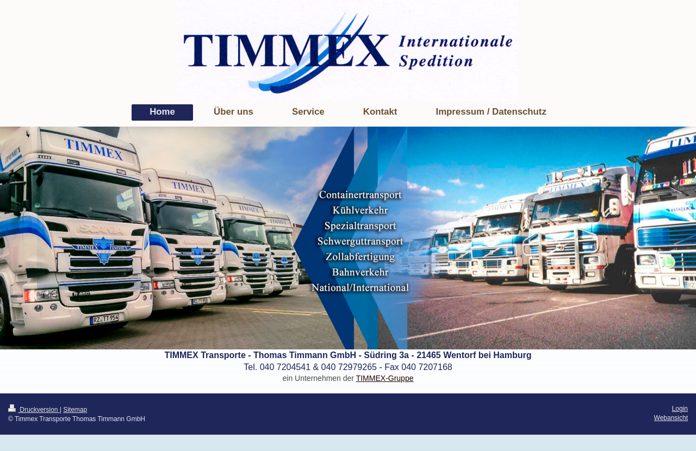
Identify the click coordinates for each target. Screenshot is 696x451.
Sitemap (75, 410)
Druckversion (34, 410)
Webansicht (671, 418)
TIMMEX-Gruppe (385, 378)
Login (680, 408)
